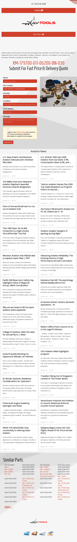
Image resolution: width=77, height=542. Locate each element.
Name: (5, 78)
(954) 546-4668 (40, 4)
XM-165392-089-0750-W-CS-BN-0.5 (47, 475)
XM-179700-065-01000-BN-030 (64, 489)
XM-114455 (9, 469)
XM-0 (6, 467)
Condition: (7, 101)
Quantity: (6, 93)
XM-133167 (44, 472)
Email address (8, 109)
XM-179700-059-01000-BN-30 (28, 484)
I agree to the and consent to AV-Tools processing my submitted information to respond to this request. (21, 134)
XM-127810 (9, 472)
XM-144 (7, 474)
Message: (6, 116)
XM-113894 (44, 467)
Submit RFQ (8, 142)
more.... (9, 507)
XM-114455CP (45, 469)
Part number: (8, 85)
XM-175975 (62, 476)
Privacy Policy (20, 132)
